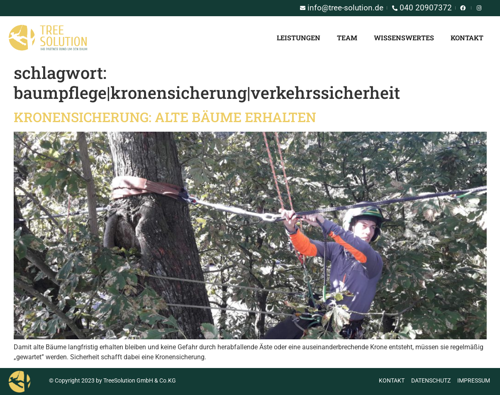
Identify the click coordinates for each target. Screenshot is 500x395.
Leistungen (298, 37)
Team (347, 37)
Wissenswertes (404, 37)
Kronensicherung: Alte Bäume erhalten (165, 117)
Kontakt (467, 37)
